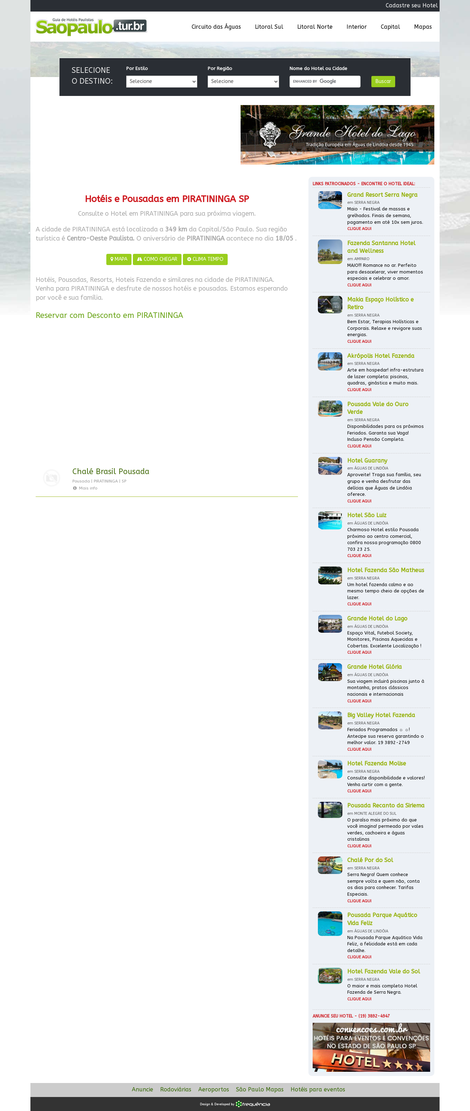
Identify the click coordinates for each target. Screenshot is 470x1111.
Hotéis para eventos (318, 1089)
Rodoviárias (175, 1089)
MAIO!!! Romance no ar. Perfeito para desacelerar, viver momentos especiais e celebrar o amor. (385, 272)
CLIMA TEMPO (205, 259)
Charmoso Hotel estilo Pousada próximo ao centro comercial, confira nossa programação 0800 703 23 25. (384, 539)
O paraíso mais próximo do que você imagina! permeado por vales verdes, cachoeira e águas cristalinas (385, 829)
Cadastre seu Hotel (412, 5)
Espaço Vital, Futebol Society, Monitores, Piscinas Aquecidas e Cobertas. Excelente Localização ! (384, 639)
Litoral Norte (315, 26)
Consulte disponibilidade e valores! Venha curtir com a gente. (386, 781)
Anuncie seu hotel (333, 1016)
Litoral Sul (269, 26)
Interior (357, 26)
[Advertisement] (167, 395)
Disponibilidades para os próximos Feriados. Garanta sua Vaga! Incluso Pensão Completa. (385, 433)
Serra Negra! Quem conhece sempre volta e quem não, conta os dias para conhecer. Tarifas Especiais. (383, 884)
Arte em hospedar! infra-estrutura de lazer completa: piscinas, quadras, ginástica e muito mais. (385, 376)
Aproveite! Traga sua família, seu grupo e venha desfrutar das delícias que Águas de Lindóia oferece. (384, 484)
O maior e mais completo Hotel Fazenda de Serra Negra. (382, 989)
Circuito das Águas (216, 26)
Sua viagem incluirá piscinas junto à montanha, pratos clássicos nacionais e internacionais (385, 688)
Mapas (423, 26)
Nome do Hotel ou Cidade (318, 68)
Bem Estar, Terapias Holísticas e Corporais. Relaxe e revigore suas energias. (384, 328)
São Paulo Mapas (260, 1089)
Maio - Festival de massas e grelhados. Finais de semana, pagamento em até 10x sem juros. (385, 215)
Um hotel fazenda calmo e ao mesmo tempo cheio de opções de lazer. (385, 591)
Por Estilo (137, 68)
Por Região (220, 68)
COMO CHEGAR (157, 259)
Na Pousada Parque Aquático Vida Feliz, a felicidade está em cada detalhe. (384, 944)
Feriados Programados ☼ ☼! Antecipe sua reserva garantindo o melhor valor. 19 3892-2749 (385, 736)
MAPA (119, 259)
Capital (390, 26)
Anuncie (142, 1089)
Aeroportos (213, 1089)
